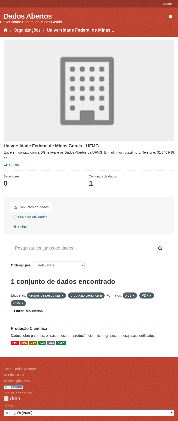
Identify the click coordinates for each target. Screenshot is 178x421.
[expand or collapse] (170, 16)
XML (24, 342)
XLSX (61, 342)
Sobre (20, 227)
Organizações (27, 30)
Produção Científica (29, 328)
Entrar (167, 4)
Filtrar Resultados (28, 311)
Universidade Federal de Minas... (80, 30)
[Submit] (160, 248)
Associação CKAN (17, 381)
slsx (51, 342)
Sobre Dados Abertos (20, 369)
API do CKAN (14, 375)
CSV (33, 342)
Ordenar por (20, 265)
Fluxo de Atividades (30, 217)
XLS (42, 342)
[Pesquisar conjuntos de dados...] (82, 248)
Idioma (9, 406)
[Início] (6, 30)
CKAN (12, 398)
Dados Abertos (28, 16)
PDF (14, 342)
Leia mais (11, 164)
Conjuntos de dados (31, 207)
